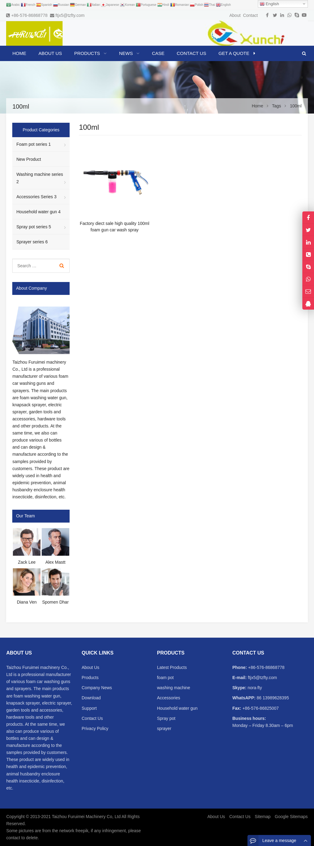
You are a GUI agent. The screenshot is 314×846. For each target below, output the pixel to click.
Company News (97, 687)
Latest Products (172, 667)
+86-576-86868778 (29, 15)
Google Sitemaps (291, 816)
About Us (90, 667)
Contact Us (92, 718)
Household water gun (177, 708)
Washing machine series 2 (39, 178)
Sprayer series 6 (32, 241)
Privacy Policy (95, 728)
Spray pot (166, 718)
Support (89, 708)
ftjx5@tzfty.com (70, 15)
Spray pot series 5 (33, 226)
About (235, 15)
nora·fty (254, 687)
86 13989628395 (272, 697)
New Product (28, 159)
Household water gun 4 (38, 211)
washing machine (173, 687)
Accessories (168, 697)
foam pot (165, 677)
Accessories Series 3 (36, 196)
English (269, 4)
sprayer (164, 728)
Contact (250, 15)
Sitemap (262, 816)
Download (91, 697)
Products (90, 677)
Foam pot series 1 (33, 144)
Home (19, 53)
